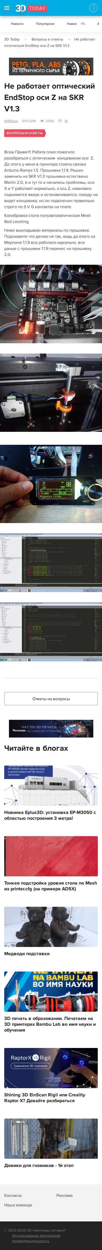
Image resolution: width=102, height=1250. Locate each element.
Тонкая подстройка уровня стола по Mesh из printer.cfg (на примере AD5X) (50, 886)
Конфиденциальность (30, 1241)
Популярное (45, 24)
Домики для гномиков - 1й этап (39, 1166)
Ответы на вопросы (51, 699)
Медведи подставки (27, 954)
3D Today (12, 39)
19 (66, 121)
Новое (76, 24)
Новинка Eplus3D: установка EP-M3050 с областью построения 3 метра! (50, 815)
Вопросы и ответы (47, 39)
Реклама (19, 68)
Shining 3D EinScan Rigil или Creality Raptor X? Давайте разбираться (44, 1098)
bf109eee (11, 121)
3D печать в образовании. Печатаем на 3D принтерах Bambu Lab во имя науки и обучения (50, 1024)
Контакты (13, 1195)
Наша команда (18, 1205)
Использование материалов (36, 1235)
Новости (17, 24)
